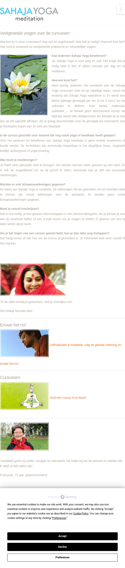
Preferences (62, 557)
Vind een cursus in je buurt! (68, 397)
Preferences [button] (59, 518)
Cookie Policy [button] (80, 513)
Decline (62, 546)
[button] (121, 9)
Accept (62, 536)
